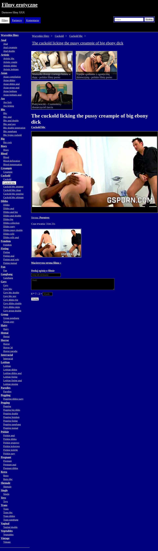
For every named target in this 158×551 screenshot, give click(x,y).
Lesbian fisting (10, 377)
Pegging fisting (10, 420)
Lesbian (5, 362)
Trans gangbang (10, 519)
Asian (4, 73)
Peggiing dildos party (13, 399)
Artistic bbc (8, 58)
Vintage (5, 538)
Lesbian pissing (10, 384)
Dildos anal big (10, 212)
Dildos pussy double (13, 230)
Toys (3, 497)
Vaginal (5, 523)
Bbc (3, 109)
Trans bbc (8, 512)
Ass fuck (7, 102)
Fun (3, 266)
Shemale (5, 483)
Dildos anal (8, 208)
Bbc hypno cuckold (12, 135)
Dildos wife (8, 233)
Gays (4, 281)
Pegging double (10, 413)
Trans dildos (9, 516)
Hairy (4, 325)
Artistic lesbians (11, 69)
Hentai (4, 332)
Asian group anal (11, 87)
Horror (5, 340)
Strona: (35, 217)
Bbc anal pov (9, 124)
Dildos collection (11, 223)
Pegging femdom (11, 417)
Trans (4, 505)
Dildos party (9, 226)
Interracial (7, 354)
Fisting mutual (10, 263)
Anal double (9, 51)
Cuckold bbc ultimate (13, 197)
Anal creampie (10, 47)
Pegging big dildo (11, 410)
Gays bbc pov (9, 296)
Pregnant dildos (10, 468)
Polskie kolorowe (11, 446)
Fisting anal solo (11, 259)
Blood (4, 153)
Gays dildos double (12, 303)
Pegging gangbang (12, 424)
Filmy (5, 20)
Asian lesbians (10, 91)
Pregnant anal (9, 464)
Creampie (6, 168)
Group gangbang (11, 318)
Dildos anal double (12, 215)
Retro (4, 471)
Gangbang (6, 274)
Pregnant (6, 457)
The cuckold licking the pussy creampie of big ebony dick (77, 43)
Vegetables (7, 530)
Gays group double (12, 310)
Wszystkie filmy (10, 35)
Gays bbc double (11, 292)
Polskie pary (9, 453)
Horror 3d (8, 347)
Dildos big (8, 219)
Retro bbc (7, 479)
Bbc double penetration (14, 127)
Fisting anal (8, 256)
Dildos (4, 201)
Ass (3, 98)
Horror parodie (10, 351)
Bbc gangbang (10, 131)
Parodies (6, 387)
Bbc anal (7, 117)
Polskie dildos (10, 439)
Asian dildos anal (11, 84)
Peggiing (6, 395)
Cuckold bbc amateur (13, 186)
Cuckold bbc (9, 183)
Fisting (5, 248)
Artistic (5, 54)
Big (3, 138)
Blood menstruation (12, 164)
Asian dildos (9, 80)
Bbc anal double (11, 120)
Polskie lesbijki (10, 450)
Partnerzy (17, 20)
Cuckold (5, 175)
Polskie (5, 431)
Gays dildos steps (11, 307)
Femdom (6, 241)
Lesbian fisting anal (12, 380)
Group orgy (8, 321)
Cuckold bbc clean (12, 190)
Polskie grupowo (11, 442)
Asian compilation (12, 76)
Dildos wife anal (11, 237)
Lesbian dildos (10, 369)
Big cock (7, 142)
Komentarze (32, 20)
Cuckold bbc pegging (13, 193)
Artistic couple (10, 62)
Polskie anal (9, 435)
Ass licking (8, 106)
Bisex (4, 146)
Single (4, 490)
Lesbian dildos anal (12, 373)
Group (4, 314)
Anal (3, 40)
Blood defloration (11, 161)
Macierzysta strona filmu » (46, 262)
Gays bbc (7, 289)
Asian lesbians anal (12, 95)
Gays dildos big (10, 299)
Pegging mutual (10, 428)
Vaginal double (10, 527)
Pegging (5, 402)
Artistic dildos (10, 65)
